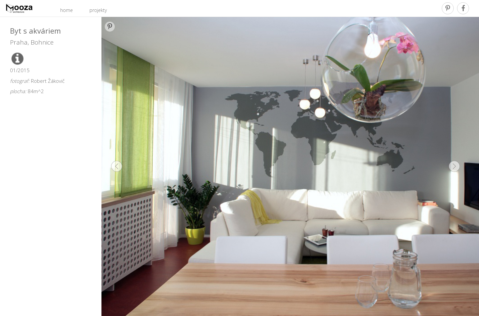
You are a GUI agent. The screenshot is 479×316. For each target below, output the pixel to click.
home (66, 10)
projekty (98, 10)
